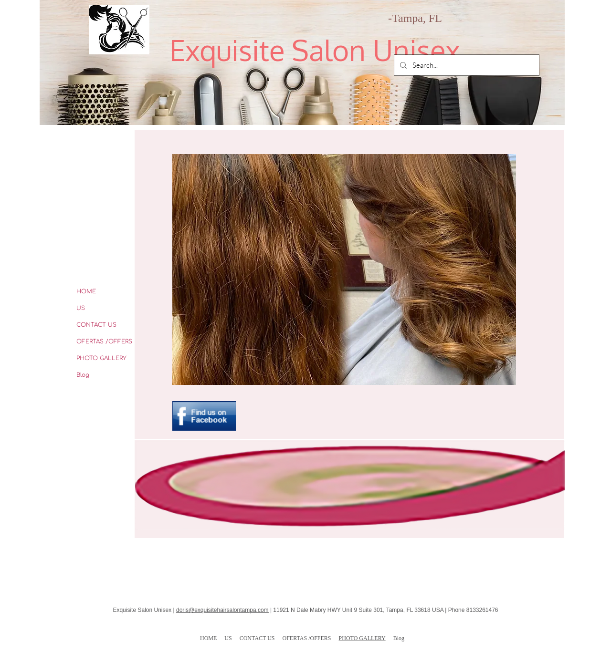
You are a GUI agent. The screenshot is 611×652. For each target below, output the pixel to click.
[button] (344, 269)
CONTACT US (96, 324)
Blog (82, 375)
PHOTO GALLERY (101, 358)
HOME (86, 291)
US (80, 308)
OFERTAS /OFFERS (104, 341)
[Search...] (465, 65)
